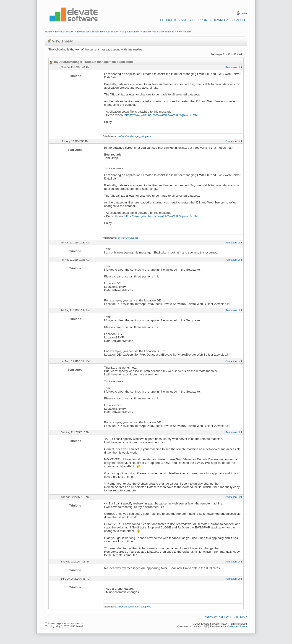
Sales (186, 20)
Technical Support (64, 31)
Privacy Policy (216, 617)
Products (168, 20)
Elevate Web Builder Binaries (158, 31)
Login (244, 13)
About (241, 20)
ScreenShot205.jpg (128, 237)
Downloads (222, 20)
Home (48, 31)
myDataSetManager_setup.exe (134, 136)
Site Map (239, 617)
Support (201, 20)
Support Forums (130, 31)
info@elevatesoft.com (235, 626)
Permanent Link (233, 67)
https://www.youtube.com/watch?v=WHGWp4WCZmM (161, 115)
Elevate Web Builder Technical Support (98, 31)
